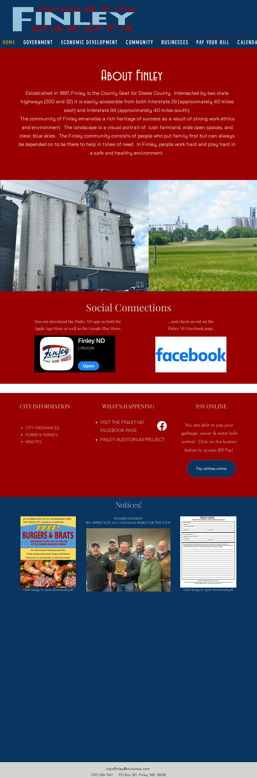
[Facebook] (162, 426)
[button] (38, 42)
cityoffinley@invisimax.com (128, 768)
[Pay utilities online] (211, 468)
